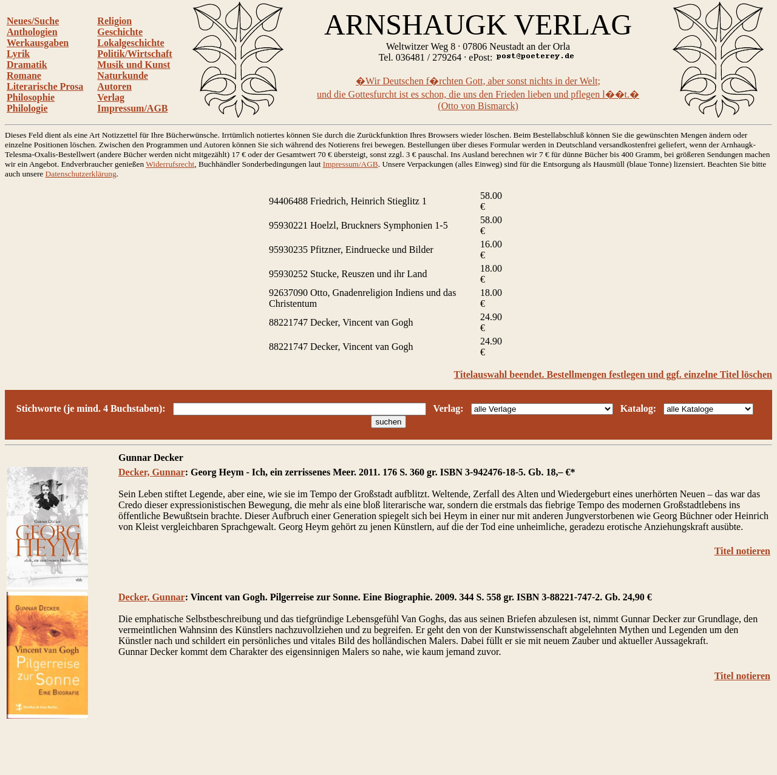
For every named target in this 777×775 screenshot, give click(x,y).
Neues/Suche (33, 21)
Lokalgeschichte (130, 43)
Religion (114, 21)
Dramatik (27, 64)
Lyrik (18, 54)
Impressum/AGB (132, 108)
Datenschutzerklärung (81, 173)
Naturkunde (122, 75)
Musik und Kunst (133, 64)
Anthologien (32, 32)
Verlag (110, 97)
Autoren (114, 86)
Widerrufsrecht (170, 164)
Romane (24, 75)
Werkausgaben (38, 43)
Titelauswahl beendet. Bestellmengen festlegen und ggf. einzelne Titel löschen (613, 374)
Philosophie (31, 97)
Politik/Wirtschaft (134, 54)
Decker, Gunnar (151, 472)
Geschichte (120, 32)
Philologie (27, 108)
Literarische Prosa (45, 86)
